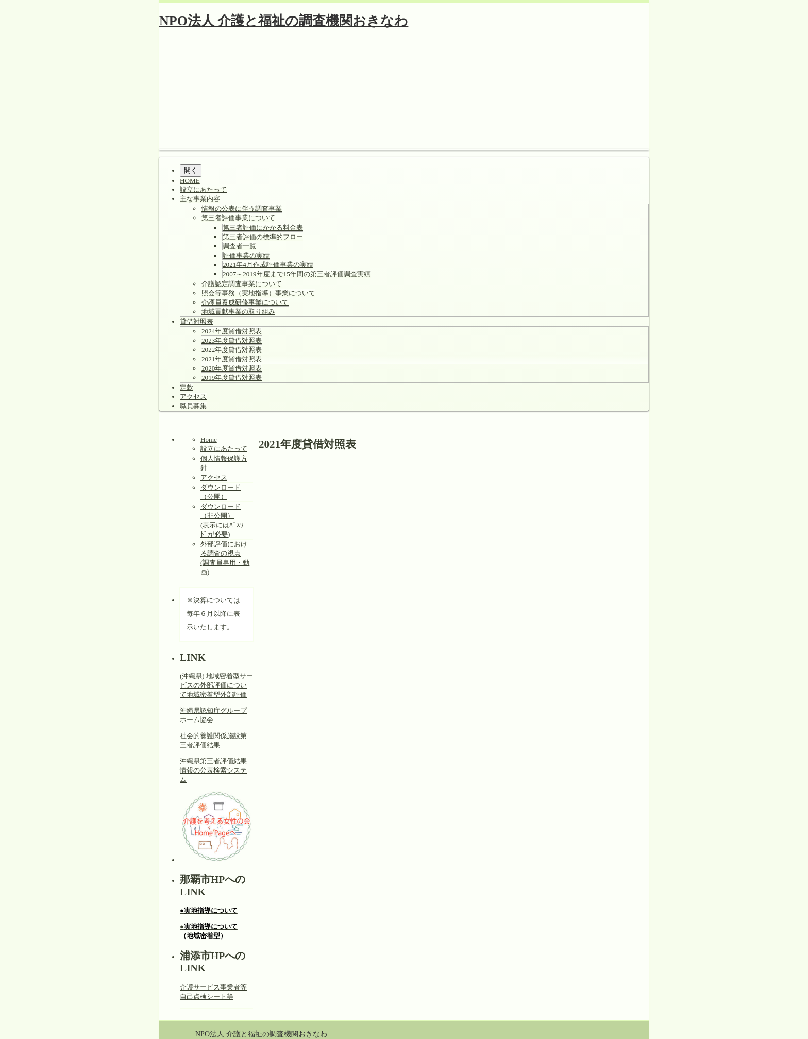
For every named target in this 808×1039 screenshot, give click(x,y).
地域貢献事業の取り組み (238, 311)
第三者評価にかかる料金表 (263, 227)
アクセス (193, 396)
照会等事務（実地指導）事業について (258, 293)
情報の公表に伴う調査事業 (241, 208)
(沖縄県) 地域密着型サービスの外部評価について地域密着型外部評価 (216, 685)
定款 (186, 387)
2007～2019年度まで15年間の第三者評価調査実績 (297, 274)
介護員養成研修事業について (245, 302)
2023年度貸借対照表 (231, 340)
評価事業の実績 (246, 255)
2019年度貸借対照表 (231, 377)
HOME (190, 181)
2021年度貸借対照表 (231, 359)
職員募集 (193, 406)
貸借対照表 (196, 321)
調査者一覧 (239, 246)
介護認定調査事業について (241, 284)
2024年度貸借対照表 (231, 331)
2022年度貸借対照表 (231, 350)
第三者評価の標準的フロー (263, 237)
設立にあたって (203, 189)
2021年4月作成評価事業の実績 (268, 265)
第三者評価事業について (238, 218)
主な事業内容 (200, 199)
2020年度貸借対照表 (231, 368)
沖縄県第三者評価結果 (213, 761)
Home (208, 439)
